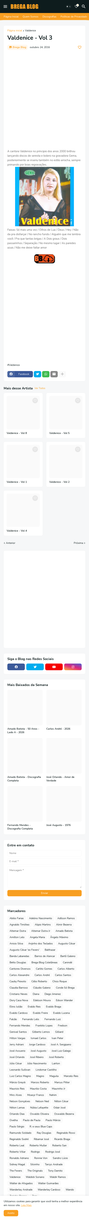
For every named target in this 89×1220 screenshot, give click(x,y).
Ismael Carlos (38, 1038)
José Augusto (38, 1051)
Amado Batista (64, 931)
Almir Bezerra (64, 924)
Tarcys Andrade (54, 1164)
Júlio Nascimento (37, 1063)
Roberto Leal (17, 1145)
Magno (40, 1076)
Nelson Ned (42, 1101)
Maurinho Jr (58, 1088)
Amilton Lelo (17, 937)
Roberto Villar (18, 1152)
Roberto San (59, 1145)
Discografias (49, 16)
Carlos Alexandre (19, 975)
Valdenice (30, 30)
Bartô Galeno (67, 956)
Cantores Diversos (20, 969)
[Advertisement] (44, 99)
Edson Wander (64, 1000)
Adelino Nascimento (40, 918)
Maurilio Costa (38, 1088)
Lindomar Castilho (46, 1070)
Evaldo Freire (40, 1013)
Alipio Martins (43, 924)
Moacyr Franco (35, 1095)
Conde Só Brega (65, 987)
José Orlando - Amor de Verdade (60, 778)
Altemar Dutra (18, 931)
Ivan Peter (57, 1038)
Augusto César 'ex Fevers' (24, 950)
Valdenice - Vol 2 (59, 482)
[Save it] (80, 47)
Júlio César (16, 1063)
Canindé (67, 962)
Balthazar (50, 950)
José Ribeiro (37, 1057)
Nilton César (61, 1101)
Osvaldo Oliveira (39, 1114)
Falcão (13, 1019)
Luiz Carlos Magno (20, 1076)
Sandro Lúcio (60, 1158)
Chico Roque (59, 981)
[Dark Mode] (68, 6)
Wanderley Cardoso (49, 1189)
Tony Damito (55, 1170)
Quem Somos (30, 16)
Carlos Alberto (66, 969)
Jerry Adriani (17, 1044)
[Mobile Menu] (5, 6)
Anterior (10, 543)
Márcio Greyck (18, 1082)
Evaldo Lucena (61, 1013)
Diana (36, 994)
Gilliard (59, 1032)
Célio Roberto (39, 981)
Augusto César (66, 943)
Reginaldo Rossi (66, 1133)
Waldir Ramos (58, 1177)
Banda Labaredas (19, 956)
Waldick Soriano (35, 1177)
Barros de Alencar (45, 956)
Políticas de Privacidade (73, 16)
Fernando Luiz (52, 1019)
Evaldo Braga (53, 1006)
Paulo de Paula (31, 1120)
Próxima (78, 543)
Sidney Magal (17, 1164)
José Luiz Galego (61, 1051)
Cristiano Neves (18, 994)
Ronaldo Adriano (19, 1158)
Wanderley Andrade (21, 1189)
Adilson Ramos (66, 918)
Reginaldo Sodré (19, 1139)
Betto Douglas (18, 962)
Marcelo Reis (71, 1076)
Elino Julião (16, 1006)
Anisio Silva (16, 943)
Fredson (62, 1025)
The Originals (35, 1170)
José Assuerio (17, 1051)
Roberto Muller (38, 1145)
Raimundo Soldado (20, 1133)
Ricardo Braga (62, 1139)
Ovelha (14, 1120)
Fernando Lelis (30, 1019)
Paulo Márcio (53, 1120)
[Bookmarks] (76, 6)
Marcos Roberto (40, 1082)
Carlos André (42, 975)
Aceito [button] (11, 1213)
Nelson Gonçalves (20, 1101)
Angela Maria (37, 937)
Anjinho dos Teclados (40, 943)
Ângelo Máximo (59, 937)
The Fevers (16, 1170)
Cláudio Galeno (42, 987)
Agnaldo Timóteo (19, 924)
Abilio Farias (17, 918)
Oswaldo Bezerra (64, 1114)
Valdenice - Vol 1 (17, 482)
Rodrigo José (52, 1152)
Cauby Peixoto (18, 981)
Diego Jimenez (52, 994)
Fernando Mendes (20, 1025)
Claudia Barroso (19, 987)
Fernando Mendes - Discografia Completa (20, 827)
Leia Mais (26, 1205)
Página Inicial (11, 16)
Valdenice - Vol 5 (59, 433)
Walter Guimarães (48, 1183)
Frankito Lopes (44, 1025)
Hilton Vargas (17, 1038)
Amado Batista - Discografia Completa (24, 778)
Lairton (56, 1063)
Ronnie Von (40, 1158)
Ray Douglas (44, 1133)
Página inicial (14, 30)
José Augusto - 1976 (58, 825)
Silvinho (35, 1164)
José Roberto (56, 1057)
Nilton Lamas (17, 1107)
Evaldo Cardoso (19, 1013)
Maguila (53, 1076)
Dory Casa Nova (19, 1000)
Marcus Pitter (62, 1082)
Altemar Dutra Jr (40, 931)
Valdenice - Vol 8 (17, 433)
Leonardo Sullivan (20, 1070)
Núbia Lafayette (39, 1107)
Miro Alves (16, 1095)
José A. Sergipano (61, 1044)
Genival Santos (18, 1032)
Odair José (59, 1107)
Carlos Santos (63, 975)
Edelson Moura (42, 1000)
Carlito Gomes (44, 969)
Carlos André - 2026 (58, 729)
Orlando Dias (17, 1114)
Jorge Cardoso (37, 1044)
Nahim (53, 1095)
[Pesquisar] (84, 6)
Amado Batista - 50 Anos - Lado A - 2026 (23, 730)
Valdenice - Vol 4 (17, 531)
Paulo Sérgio (17, 1126)
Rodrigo (35, 1152)
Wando (70, 1189)
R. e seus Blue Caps (41, 1126)
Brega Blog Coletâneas (44, 962)
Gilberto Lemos (41, 1032)
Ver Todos (40, 388)
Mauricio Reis (17, 1088)
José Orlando (17, 1057)
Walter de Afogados (21, 1183)
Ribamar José (41, 1139)
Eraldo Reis (34, 1006)
